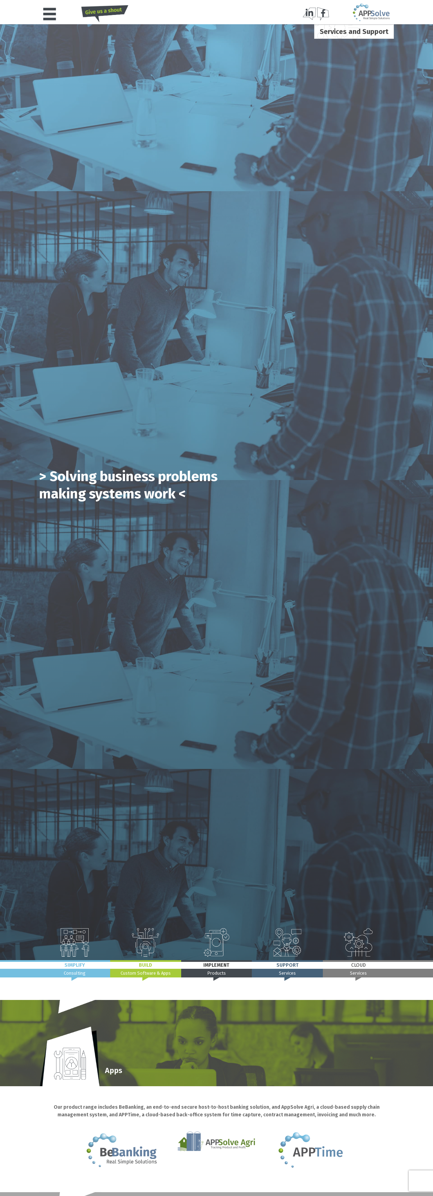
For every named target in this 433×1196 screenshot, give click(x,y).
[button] (49, 13)
